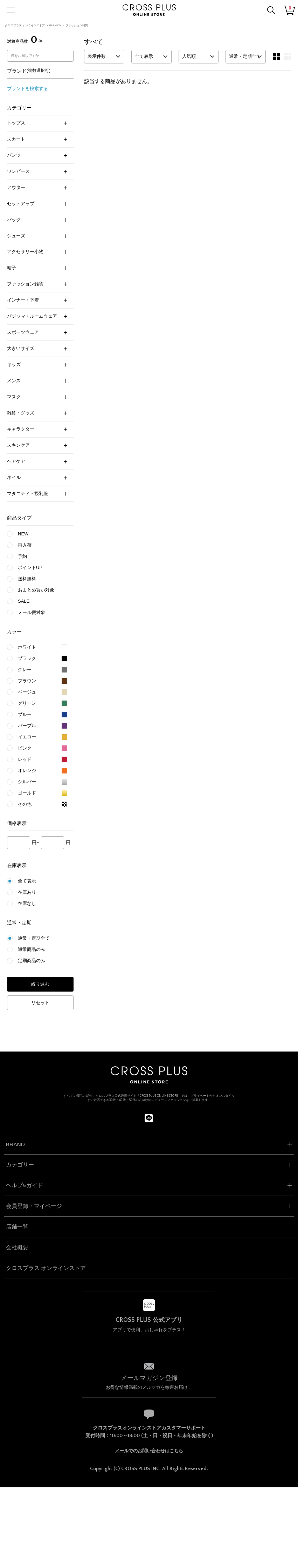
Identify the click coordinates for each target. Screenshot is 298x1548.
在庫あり (27, 892)
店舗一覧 (17, 1227)
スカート (37, 139)
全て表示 (27, 881)
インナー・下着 (37, 300)
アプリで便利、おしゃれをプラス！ (148, 1325)
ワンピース (37, 171)
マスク (37, 396)
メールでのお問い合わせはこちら (149, 1450)
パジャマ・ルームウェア (37, 316)
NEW (23, 533)
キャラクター (37, 429)
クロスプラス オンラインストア (25, 25)
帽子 (37, 267)
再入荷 (25, 545)
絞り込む (40, 984)
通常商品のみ (31, 949)
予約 (22, 556)
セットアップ (37, 203)
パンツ (37, 155)
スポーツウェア (37, 332)
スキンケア (37, 445)
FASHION (55, 25)
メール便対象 (31, 612)
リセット (40, 1002)
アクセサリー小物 (37, 251)
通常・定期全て (34, 938)
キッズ (37, 364)
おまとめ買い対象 (36, 590)
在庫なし (27, 903)
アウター (37, 187)
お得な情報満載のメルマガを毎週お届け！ (148, 1381)
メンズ (37, 380)
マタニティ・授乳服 (37, 493)
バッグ (37, 219)
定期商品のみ (31, 960)
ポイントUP (30, 567)
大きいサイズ (37, 348)
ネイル (37, 477)
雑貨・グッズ (37, 412)
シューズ (37, 235)
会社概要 (17, 1247)
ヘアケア (37, 461)
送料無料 (27, 578)
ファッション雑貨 (76, 25)
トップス (37, 123)
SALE (23, 601)
